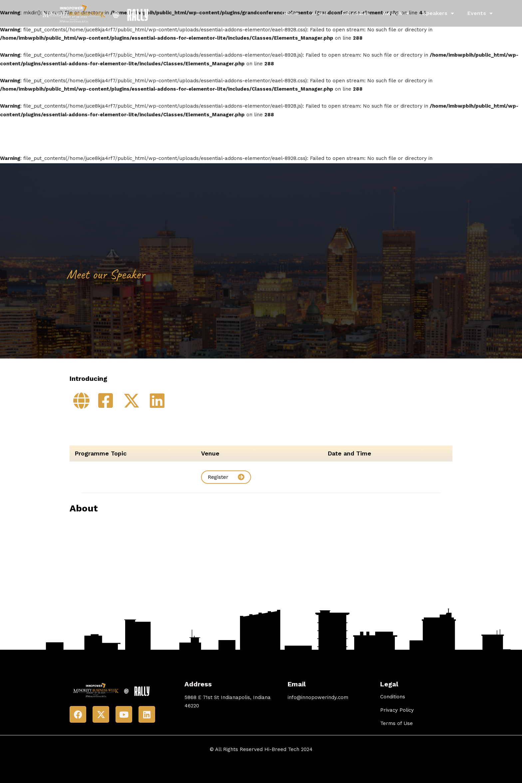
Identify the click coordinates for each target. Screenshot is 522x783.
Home (291, 13)
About (320, 13)
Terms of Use (396, 723)
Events (480, 13)
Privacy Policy (397, 710)
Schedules (356, 13)
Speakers (438, 13)
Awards (396, 13)
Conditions (392, 697)
